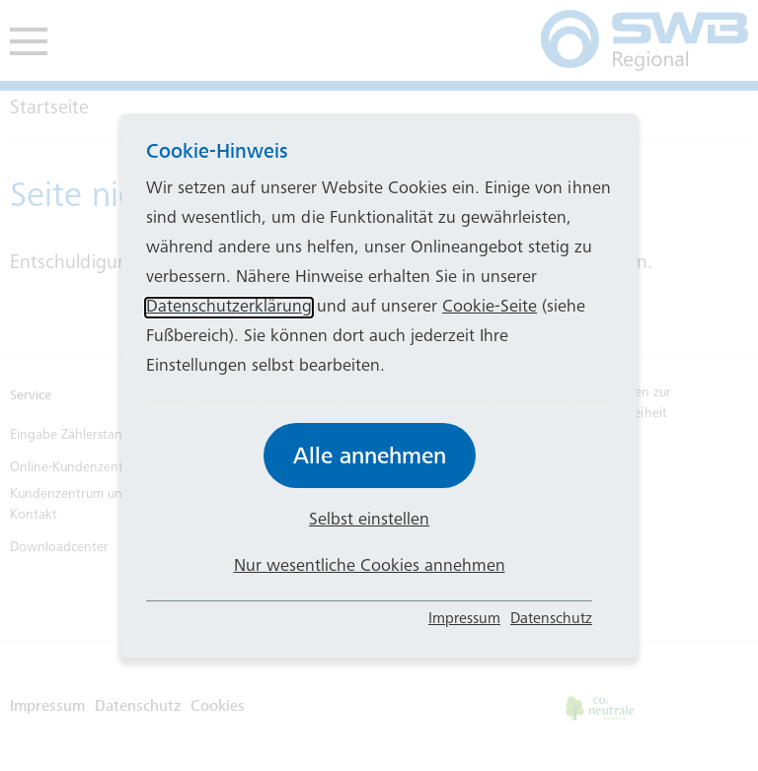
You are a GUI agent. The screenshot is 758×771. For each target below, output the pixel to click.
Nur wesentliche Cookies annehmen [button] (369, 567)
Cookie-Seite (489, 307)
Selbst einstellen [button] (369, 520)
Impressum (464, 619)
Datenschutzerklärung (229, 307)
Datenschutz (551, 619)
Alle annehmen (369, 455)
